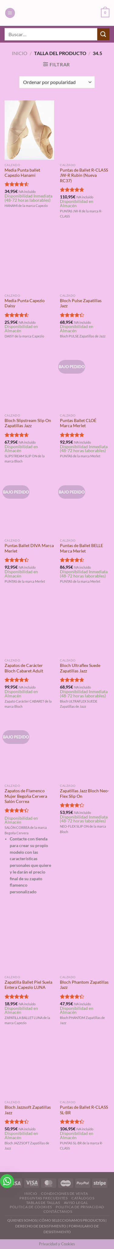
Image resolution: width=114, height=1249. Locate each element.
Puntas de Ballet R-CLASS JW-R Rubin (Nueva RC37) (84, 175)
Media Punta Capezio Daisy (25, 303)
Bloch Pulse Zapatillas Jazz (81, 303)
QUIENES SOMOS (22, 1220)
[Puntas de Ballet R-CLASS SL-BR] (84, 1067)
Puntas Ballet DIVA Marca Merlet (29, 548)
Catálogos (83, 1198)
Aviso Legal (76, 1202)
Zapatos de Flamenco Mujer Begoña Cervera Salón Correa (26, 796)
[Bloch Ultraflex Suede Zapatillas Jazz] (84, 625)
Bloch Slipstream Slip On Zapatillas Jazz (28, 423)
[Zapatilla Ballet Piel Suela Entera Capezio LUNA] (29, 942)
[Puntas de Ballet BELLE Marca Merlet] (84, 506)
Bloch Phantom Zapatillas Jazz (84, 985)
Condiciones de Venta (64, 1193)
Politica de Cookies (31, 1207)
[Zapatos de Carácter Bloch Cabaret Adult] (29, 625)
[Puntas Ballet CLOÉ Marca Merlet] (84, 380)
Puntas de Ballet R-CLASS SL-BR (84, 1110)
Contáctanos (57, 1211)
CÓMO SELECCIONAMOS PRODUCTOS (72, 1220)
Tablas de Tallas (43, 1202)
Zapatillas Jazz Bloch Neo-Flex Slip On (84, 793)
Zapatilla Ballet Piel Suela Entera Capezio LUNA (28, 985)
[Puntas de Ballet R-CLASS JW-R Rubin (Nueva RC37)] (84, 130)
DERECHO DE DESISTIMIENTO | (42, 1226)
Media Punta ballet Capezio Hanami (22, 173)
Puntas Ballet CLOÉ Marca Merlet (78, 423)
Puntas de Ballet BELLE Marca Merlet (81, 548)
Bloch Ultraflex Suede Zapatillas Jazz (80, 668)
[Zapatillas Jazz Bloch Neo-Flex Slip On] (84, 750)
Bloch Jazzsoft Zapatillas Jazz (28, 1110)
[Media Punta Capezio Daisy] (29, 260)
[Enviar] (103, 34)
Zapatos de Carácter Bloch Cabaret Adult (24, 668)
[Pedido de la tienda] (57, 82)
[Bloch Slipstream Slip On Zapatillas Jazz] (29, 380)
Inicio (19, 53)
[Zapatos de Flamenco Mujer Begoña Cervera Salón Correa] (29, 750)
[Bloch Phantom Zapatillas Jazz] (84, 942)
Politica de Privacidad (80, 1207)
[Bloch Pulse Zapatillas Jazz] (84, 260)
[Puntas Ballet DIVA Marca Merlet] (29, 506)
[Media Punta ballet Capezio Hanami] (29, 130)
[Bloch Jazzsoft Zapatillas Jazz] (29, 1067)
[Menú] (10, 13)
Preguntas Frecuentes (43, 1198)
